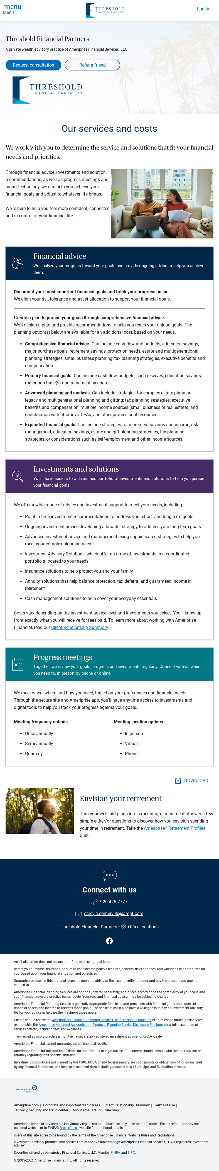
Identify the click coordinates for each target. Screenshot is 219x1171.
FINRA (115, 1153)
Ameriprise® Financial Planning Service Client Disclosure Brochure (101, 1020)
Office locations (140, 927)
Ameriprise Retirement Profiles (174, 828)
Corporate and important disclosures (71, 1105)
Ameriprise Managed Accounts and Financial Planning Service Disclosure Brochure (101, 1025)
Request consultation (33, 65)
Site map (112, 1110)
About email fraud (86, 1110)
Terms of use (164, 1105)
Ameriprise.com (26, 1105)
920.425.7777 (113, 901)
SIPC (131, 1153)
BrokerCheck (69, 1128)
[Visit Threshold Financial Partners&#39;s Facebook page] (109, 941)
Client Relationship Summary (79, 627)
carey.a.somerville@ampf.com (113, 913)
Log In (203, 8)
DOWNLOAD (191, 780)
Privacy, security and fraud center (42, 1110)
